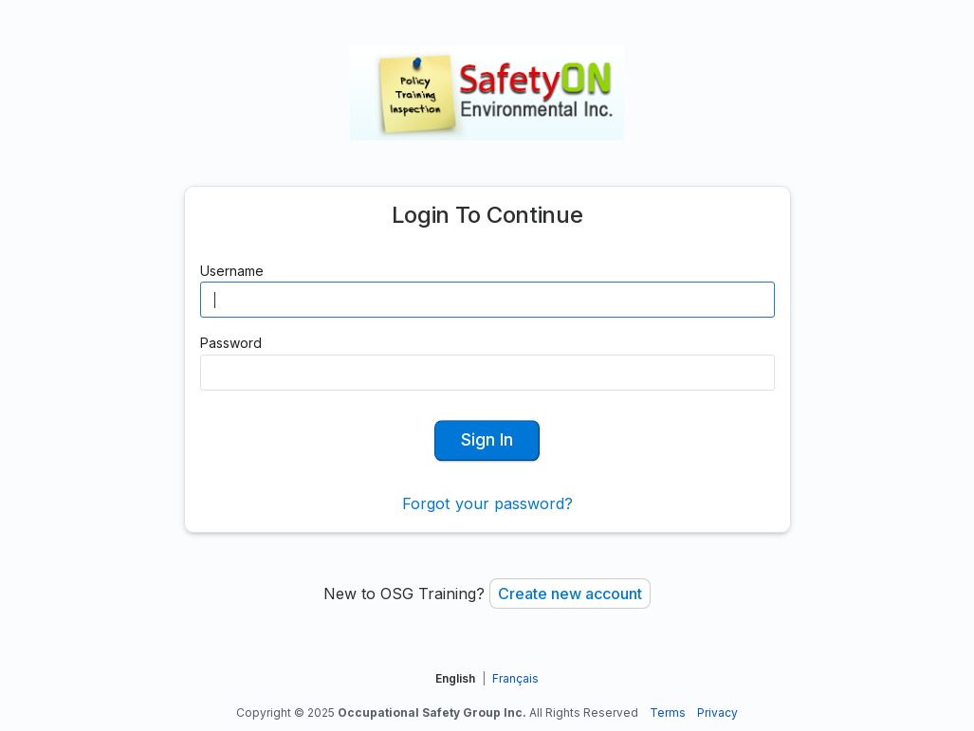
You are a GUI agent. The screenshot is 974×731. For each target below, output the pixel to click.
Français (515, 678)
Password (231, 343)
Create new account (570, 593)
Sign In (487, 439)
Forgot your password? (487, 503)
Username (232, 271)
